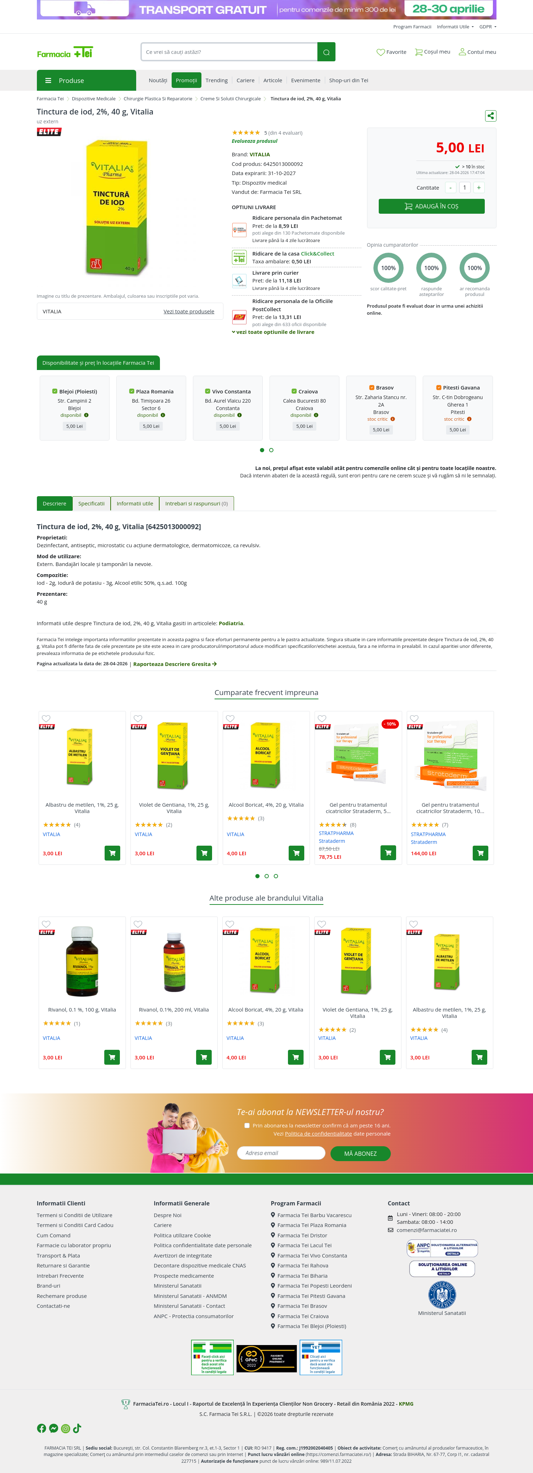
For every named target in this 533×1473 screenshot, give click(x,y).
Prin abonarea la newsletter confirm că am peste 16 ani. (321, 1125)
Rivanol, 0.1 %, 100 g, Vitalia (82, 1009)
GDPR (486, 26)
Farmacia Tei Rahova (300, 1265)
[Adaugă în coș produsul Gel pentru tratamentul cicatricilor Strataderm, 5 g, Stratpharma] (388, 852)
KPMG (406, 1403)
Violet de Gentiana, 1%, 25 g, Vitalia (174, 807)
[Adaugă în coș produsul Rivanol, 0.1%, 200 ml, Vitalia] (204, 1057)
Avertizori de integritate (183, 1255)
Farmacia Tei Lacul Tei (301, 1245)
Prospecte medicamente (184, 1275)
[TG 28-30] (266, 9)
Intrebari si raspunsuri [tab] (196, 503)
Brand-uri (48, 1285)
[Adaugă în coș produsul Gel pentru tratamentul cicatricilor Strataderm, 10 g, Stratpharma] (480, 853)
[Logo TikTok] (77, 1428)
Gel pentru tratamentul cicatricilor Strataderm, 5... (358, 807)
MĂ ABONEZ (360, 1154)
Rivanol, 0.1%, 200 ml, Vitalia (174, 1009)
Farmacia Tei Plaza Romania (308, 1224)
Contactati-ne (53, 1305)
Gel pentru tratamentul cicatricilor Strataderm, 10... (450, 807)
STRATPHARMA (336, 833)
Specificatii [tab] (91, 503)
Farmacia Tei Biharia (299, 1275)
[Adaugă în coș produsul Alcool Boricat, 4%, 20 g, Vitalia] (296, 853)
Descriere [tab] (55, 503)
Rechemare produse (62, 1295)
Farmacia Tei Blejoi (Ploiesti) (308, 1325)
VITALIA (260, 154)
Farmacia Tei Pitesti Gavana (308, 1295)
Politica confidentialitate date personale (203, 1245)
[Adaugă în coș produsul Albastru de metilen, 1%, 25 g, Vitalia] (112, 853)
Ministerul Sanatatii (178, 1285)
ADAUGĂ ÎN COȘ (431, 206)
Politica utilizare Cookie (182, 1235)
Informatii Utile (453, 26)
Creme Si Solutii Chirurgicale (230, 98)
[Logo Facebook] (41, 1428)
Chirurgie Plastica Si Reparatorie (158, 98)
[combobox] (229, 52)
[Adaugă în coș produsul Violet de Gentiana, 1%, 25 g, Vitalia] (204, 853)
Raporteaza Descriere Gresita (175, 663)
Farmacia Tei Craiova (300, 1316)
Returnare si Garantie (63, 1265)
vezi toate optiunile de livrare (273, 331)
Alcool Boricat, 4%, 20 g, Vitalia (266, 804)
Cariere (163, 1224)
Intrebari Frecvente (60, 1275)
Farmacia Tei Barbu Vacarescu (311, 1215)
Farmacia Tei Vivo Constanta (309, 1255)
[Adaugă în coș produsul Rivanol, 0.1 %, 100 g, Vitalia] (112, 1057)
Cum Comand (54, 1235)
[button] (262, 450)
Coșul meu (432, 50)
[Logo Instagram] (65, 1428)
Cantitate (428, 187)
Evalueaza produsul (255, 141)
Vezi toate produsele (189, 311)
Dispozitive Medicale (94, 98)
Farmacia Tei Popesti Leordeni (311, 1285)
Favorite (391, 52)
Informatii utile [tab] (135, 503)
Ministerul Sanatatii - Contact (189, 1305)
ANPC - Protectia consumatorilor (194, 1316)
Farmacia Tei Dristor (299, 1235)
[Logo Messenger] (53, 1428)
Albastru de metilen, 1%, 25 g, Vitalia (82, 807)
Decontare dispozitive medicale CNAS (200, 1265)
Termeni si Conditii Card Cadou (75, 1224)
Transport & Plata (58, 1255)
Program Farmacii (412, 26)
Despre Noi (168, 1215)
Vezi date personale (331, 1133)
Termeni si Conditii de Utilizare (74, 1215)
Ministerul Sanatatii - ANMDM (190, 1295)
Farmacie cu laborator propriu (74, 1245)
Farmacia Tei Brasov (299, 1305)
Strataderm (332, 841)
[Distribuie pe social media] (490, 116)
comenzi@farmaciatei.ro (427, 1229)
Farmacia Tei (50, 98)
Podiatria (231, 623)
